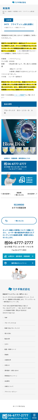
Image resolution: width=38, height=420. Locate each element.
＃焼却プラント (9, 27)
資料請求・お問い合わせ (12, 370)
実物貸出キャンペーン (11, 376)
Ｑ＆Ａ (6, 344)
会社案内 (7, 381)
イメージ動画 (19, 95)
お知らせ (7, 365)
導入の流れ (8, 333)
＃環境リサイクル (19, 27)
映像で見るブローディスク (12, 328)
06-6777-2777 (20, 243)
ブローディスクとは (10, 323)
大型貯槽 (8, 20)
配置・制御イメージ (10, 349)
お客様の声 (8, 360)
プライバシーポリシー (11, 392)
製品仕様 (7, 339)
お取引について (9, 386)
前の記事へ (7, 194)
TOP (6, 317)
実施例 (6, 354)
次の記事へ (31, 194)
